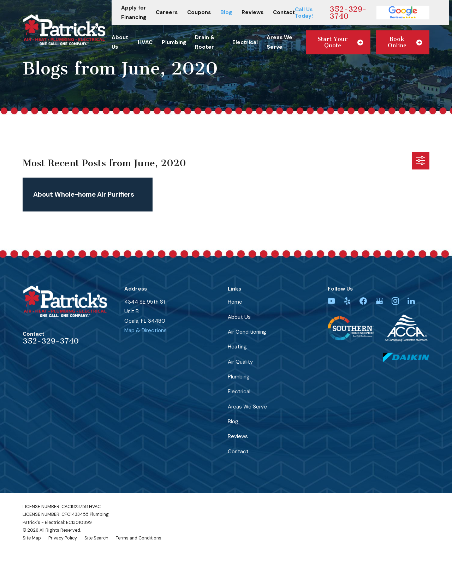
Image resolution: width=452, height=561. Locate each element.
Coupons (199, 12)
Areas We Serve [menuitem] (279, 42)
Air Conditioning (247, 331)
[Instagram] (395, 301)
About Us (239, 317)
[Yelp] (347, 301)
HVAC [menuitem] (145, 42)
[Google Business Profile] (379, 301)
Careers (167, 12)
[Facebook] (363, 301)
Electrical (239, 391)
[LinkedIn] (411, 301)
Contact (284, 12)
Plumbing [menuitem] (174, 42)
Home (235, 301)
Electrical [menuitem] (245, 42)
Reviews (252, 12)
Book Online (405, 42)
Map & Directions (145, 330)
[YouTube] (331, 301)
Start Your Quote (340, 42)
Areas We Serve (247, 406)
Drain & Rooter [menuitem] (205, 42)
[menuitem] (32, 538)
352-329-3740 (348, 13)
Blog (226, 12)
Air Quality (240, 361)
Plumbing (239, 376)
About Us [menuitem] (120, 42)
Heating (237, 346)
